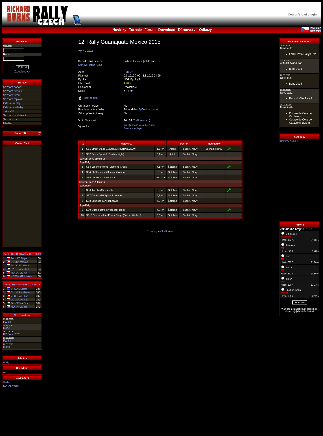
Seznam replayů (13, 99)
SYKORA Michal (19, 269)
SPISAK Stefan (19, 288)
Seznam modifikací (14, 115)
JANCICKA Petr (19, 303)
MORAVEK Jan (19, 272)
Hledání (7, 123)
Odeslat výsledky (13, 107)
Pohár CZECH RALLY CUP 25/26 (22, 254)
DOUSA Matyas (19, 262)
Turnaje (135, 30)
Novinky (119, 30)
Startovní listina (86, 65)
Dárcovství (187, 30)
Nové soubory (22, 315)
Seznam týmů (11, 95)
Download (166, 30)
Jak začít (8, 111)
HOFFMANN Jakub (21, 276)
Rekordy (284, 141)
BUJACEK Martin (20, 265)
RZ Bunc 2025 (11, 334)
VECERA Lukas (19, 296)
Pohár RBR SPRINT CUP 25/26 (22, 284)
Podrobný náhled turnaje (160, 231)
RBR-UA (128, 71)
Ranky (294, 141)
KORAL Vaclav (11, 385)
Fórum (150, 30)
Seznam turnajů (12, 91)
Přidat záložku (88, 97)
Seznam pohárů (12, 87)
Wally (6, 362)
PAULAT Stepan (19, 258)
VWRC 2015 (85, 50)
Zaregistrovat (22, 71)
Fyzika (7, 321)
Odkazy (205, 30)
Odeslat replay (11, 103)
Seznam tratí (10, 119)
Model (7, 328)
